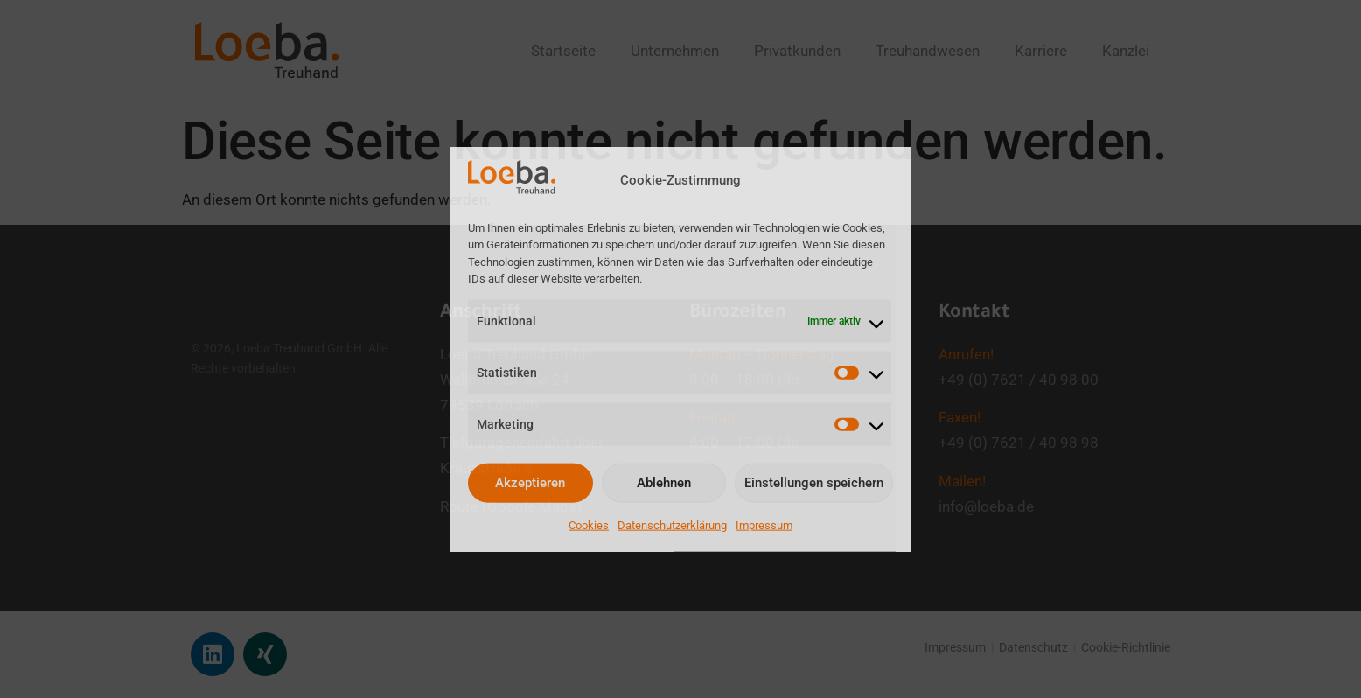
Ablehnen (664, 483)
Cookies (589, 524)
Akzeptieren (530, 483)
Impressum (764, 524)
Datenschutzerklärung (672, 524)
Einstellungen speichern (813, 483)
